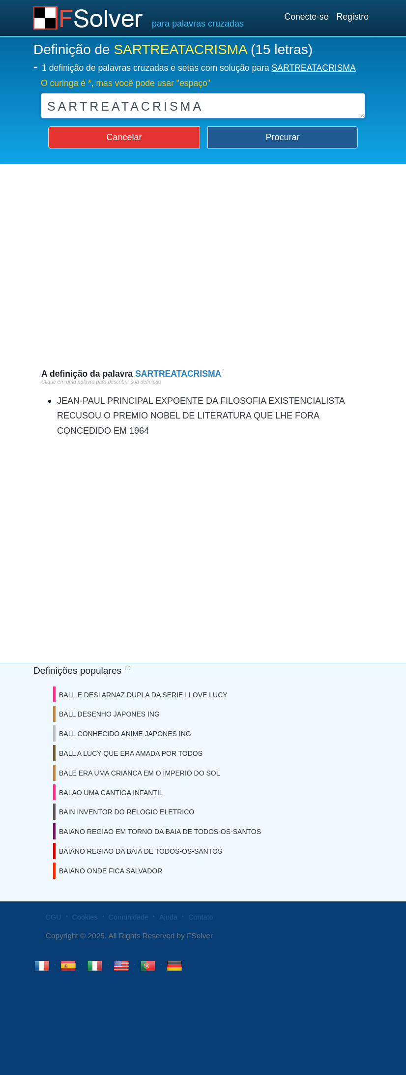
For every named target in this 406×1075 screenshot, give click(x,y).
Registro (352, 17)
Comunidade (129, 917)
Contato (200, 917)
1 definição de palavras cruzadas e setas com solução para (199, 68)
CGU (53, 917)
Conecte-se (306, 17)
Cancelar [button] (124, 137)
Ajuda (168, 917)
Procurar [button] (283, 137)
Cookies (85, 917)
